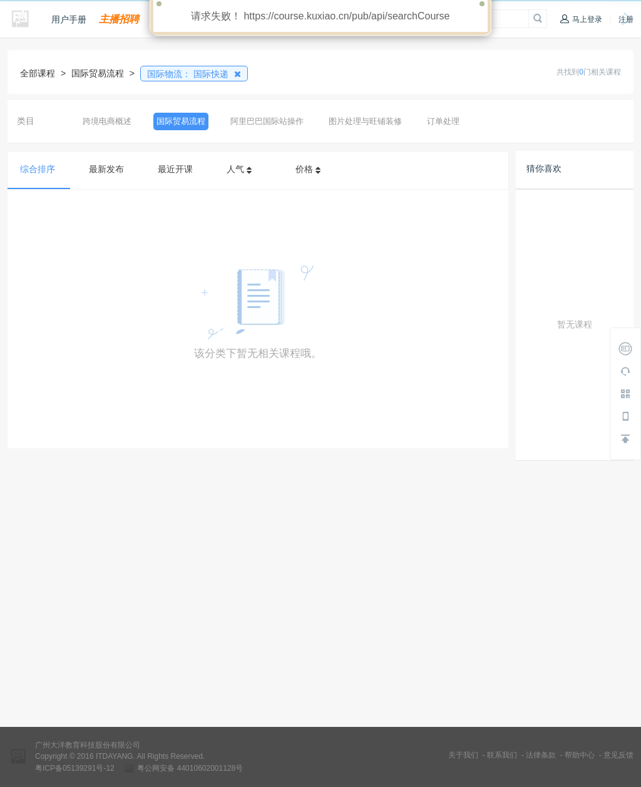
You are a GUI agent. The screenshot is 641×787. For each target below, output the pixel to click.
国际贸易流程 (180, 121)
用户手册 (68, 19)
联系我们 (502, 755)
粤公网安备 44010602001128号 (190, 768)
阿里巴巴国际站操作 (267, 121)
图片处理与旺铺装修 (365, 121)
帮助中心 (580, 755)
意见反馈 (618, 755)
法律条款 (541, 755)
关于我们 (463, 755)
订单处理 (443, 121)
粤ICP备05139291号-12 (75, 768)
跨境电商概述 (107, 121)
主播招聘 (119, 19)
